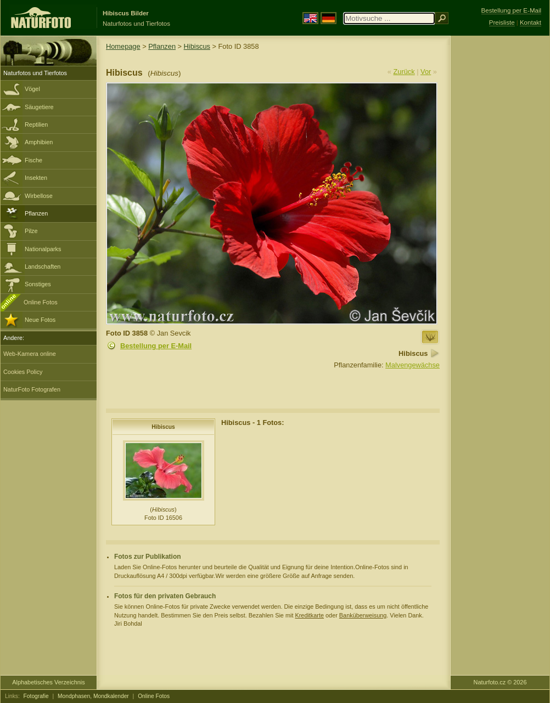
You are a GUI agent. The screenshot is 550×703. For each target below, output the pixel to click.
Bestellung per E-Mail (156, 346)
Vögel (32, 89)
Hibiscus (197, 46)
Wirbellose (39, 195)
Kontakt (530, 22)
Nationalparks (43, 249)
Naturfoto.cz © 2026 (500, 682)
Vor (425, 71)
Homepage (123, 46)
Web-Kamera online (29, 353)
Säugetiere (39, 107)
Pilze (31, 231)
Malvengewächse (412, 365)
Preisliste (502, 22)
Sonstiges (38, 284)
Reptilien (36, 124)
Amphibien (39, 142)
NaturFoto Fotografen (31, 389)
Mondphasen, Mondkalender (93, 696)
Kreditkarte (309, 615)
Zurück (404, 71)
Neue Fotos (40, 319)
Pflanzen (36, 213)
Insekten (36, 177)
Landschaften (42, 266)
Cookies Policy (22, 371)
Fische (33, 160)
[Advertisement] (500, 211)
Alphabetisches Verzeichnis (48, 682)
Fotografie (36, 696)
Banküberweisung (362, 615)
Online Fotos (41, 302)
